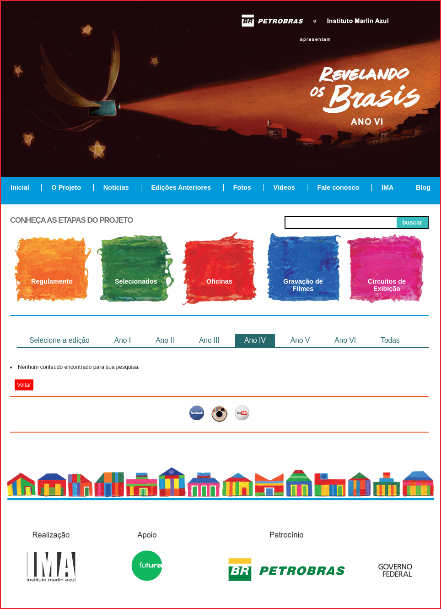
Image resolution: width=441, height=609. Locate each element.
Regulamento (52, 281)
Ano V (300, 340)
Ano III (209, 340)
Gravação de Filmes (303, 285)
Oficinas (219, 281)
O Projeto (66, 187)
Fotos (242, 187)
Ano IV (255, 340)
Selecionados (136, 281)
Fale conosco (338, 187)
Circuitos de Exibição (387, 285)
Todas (390, 340)
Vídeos (284, 187)
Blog (423, 187)
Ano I (122, 340)
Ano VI (345, 340)
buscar (412, 222)
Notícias (116, 187)
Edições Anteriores (181, 187)
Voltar (24, 385)
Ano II (165, 340)
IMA (387, 187)
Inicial (20, 187)
